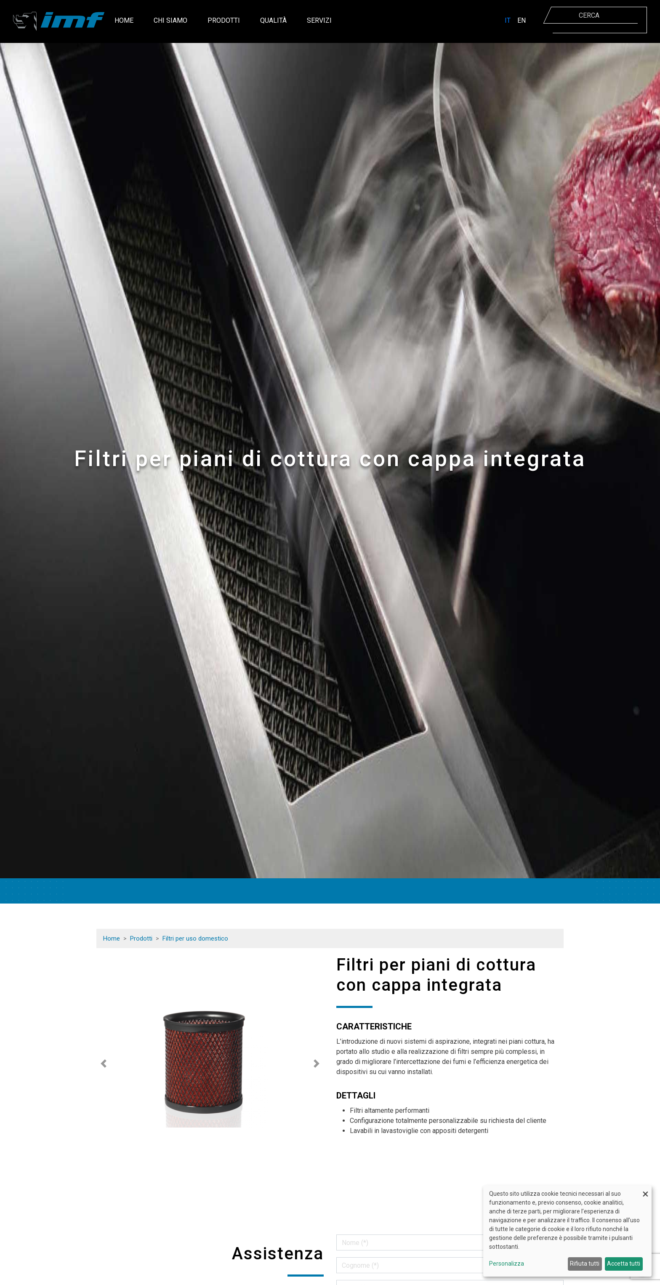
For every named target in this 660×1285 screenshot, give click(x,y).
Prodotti (224, 20)
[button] (103, 1063)
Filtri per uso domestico (195, 938)
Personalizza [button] (506, 1263)
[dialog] (567, 1231)
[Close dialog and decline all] (645, 1190)
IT (508, 20)
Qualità (273, 20)
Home (123, 20)
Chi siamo (170, 20)
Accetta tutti (623, 1263)
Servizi (319, 20)
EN (521, 20)
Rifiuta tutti (584, 1263)
